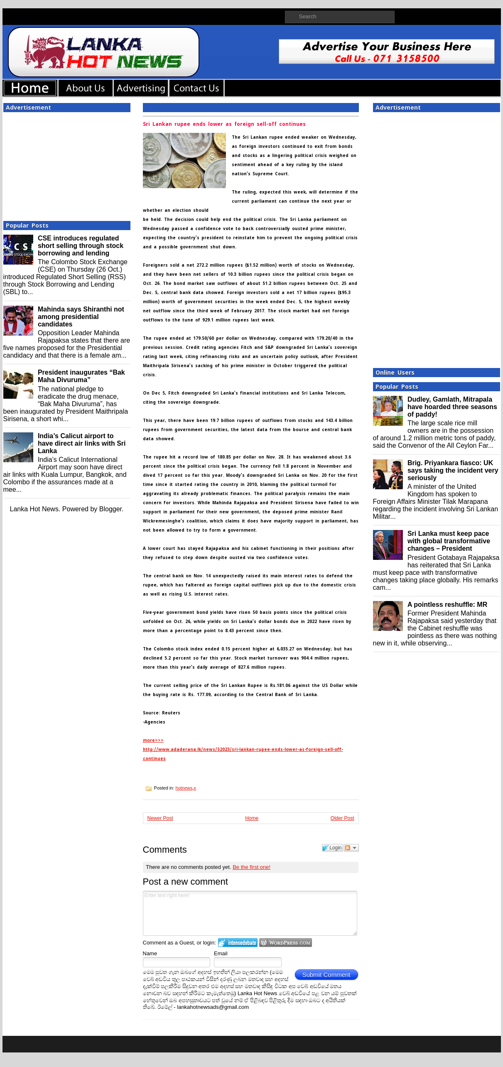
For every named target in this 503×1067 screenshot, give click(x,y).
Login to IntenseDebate (238, 942)
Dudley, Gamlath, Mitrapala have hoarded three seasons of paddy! (452, 407)
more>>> (153, 740)
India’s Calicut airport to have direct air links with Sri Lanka (82, 443)
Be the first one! (251, 867)
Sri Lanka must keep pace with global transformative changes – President (448, 541)
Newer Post (160, 818)
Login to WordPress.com (285, 942)
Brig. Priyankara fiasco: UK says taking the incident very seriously (452, 470)
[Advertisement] (66, 164)
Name (150, 953)
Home (251, 818)
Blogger (110, 509)
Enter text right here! (250, 913)
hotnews (184, 787)
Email (221, 953)
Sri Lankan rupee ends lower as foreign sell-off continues (224, 124)
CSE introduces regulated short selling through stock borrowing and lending (80, 246)
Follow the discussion (351, 847)
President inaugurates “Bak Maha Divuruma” (81, 376)
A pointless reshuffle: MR (447, 604)
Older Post (342, 818)
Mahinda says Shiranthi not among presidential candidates (81, 317)
